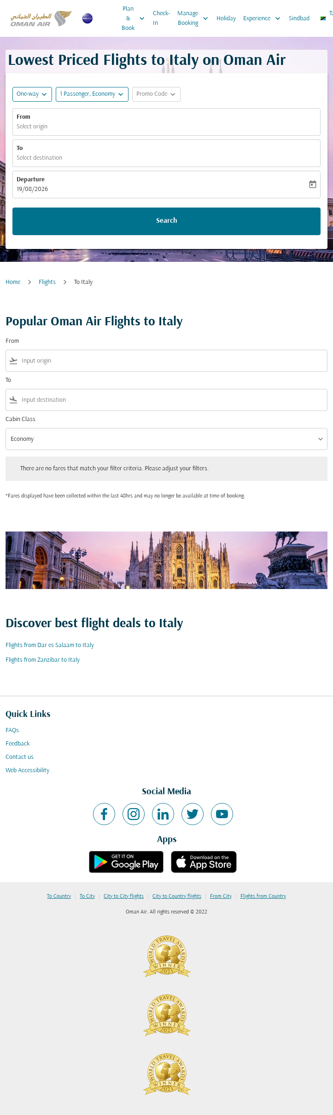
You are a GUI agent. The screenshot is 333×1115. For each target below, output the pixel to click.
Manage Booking (195, 18)
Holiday (226, 18)
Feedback (17, 743)
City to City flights (124, 896)
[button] (92, 94)
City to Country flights (176, 896)
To (20, 148)
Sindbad (299, 18)
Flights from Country (263, 896)
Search (166, 221)
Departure (31, 179)
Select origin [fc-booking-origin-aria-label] (32, 126)
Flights (47, 282)
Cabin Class (20, 419)
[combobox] (172, 361)
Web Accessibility (27, 770)
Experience (264, 18)
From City (221, 896)
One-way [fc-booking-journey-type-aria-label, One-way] (28, 94)
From (23, 117)
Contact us (20, 757)
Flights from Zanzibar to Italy (43, 660)
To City (87, 896)
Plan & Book (135, 18)
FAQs (12, 730)
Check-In (161, 18)
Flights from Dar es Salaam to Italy (50, 645)
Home (13, 282)
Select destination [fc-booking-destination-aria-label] (39, 158)
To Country (59, 896)
